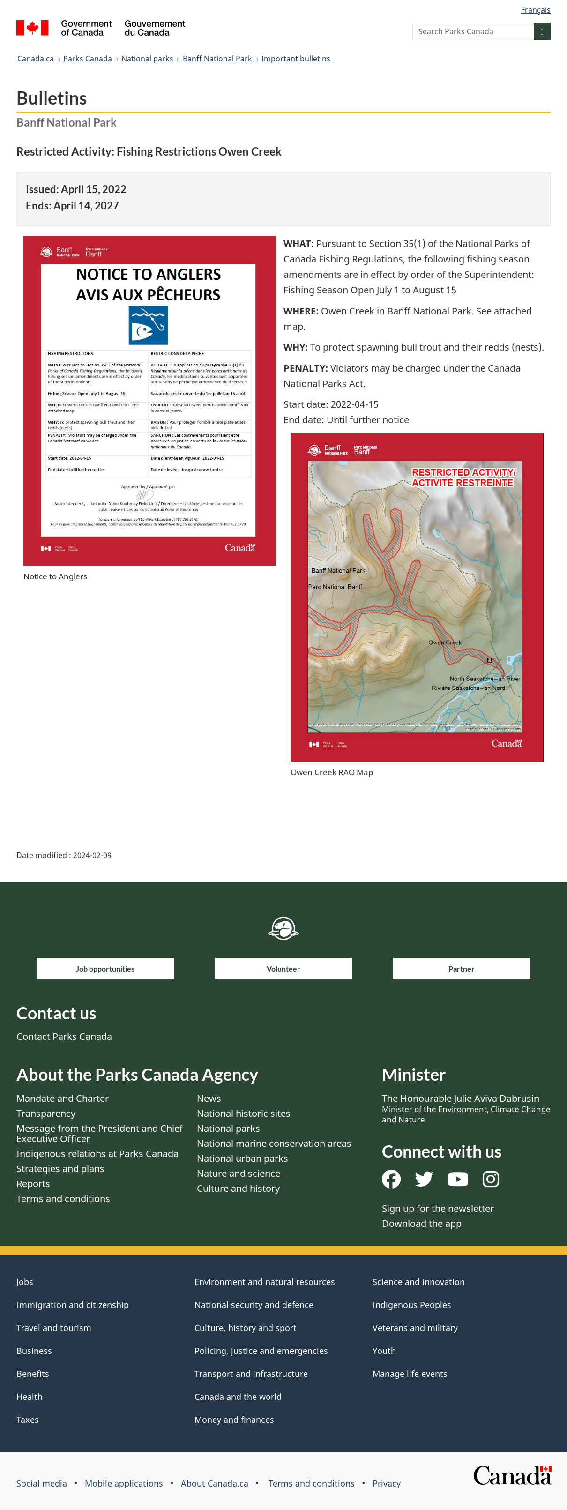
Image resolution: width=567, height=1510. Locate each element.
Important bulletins (295, 58)
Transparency (45, 1113)
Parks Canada (87, 58)
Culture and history (238, 1188)
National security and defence (253, 1304)
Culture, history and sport (245, 1327)
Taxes (27, 1419)
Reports (33, 1183)
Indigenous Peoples (412, 1304)
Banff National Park (217, 58)
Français (536, 10)
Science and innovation (419, 1281)
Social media (41, 1483)
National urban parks (242, 1158)
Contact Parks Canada (64, 1036)
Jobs (24, 1281)
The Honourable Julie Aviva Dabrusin (466, 1108)
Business (34, 1350)
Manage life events (410, 1373)
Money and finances (234, 1419)
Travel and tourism (53, 1327)
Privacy (387, 1483)
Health (29, 1396)
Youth (384, 1350)
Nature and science (238, 1173)
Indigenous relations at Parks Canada (97, 1153)
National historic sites (244, 1113)
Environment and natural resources (264, 1281)
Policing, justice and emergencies (261, 1350)
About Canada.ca (214, 1483)
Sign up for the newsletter (438, 1208)
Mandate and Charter (62, 1098)
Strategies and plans (60, 1168)
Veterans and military (415, 1327)
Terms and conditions (63, 1198)
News (209, 1098)
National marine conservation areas (274, 1143)
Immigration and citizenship (72, 1304)
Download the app (422, 1223)
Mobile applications (124, 1483)
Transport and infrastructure (251, 1373)
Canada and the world (238, 1396)
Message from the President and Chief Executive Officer (99, 1133)
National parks (147, 58)
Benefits (32, 1373)
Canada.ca (35, 58)
